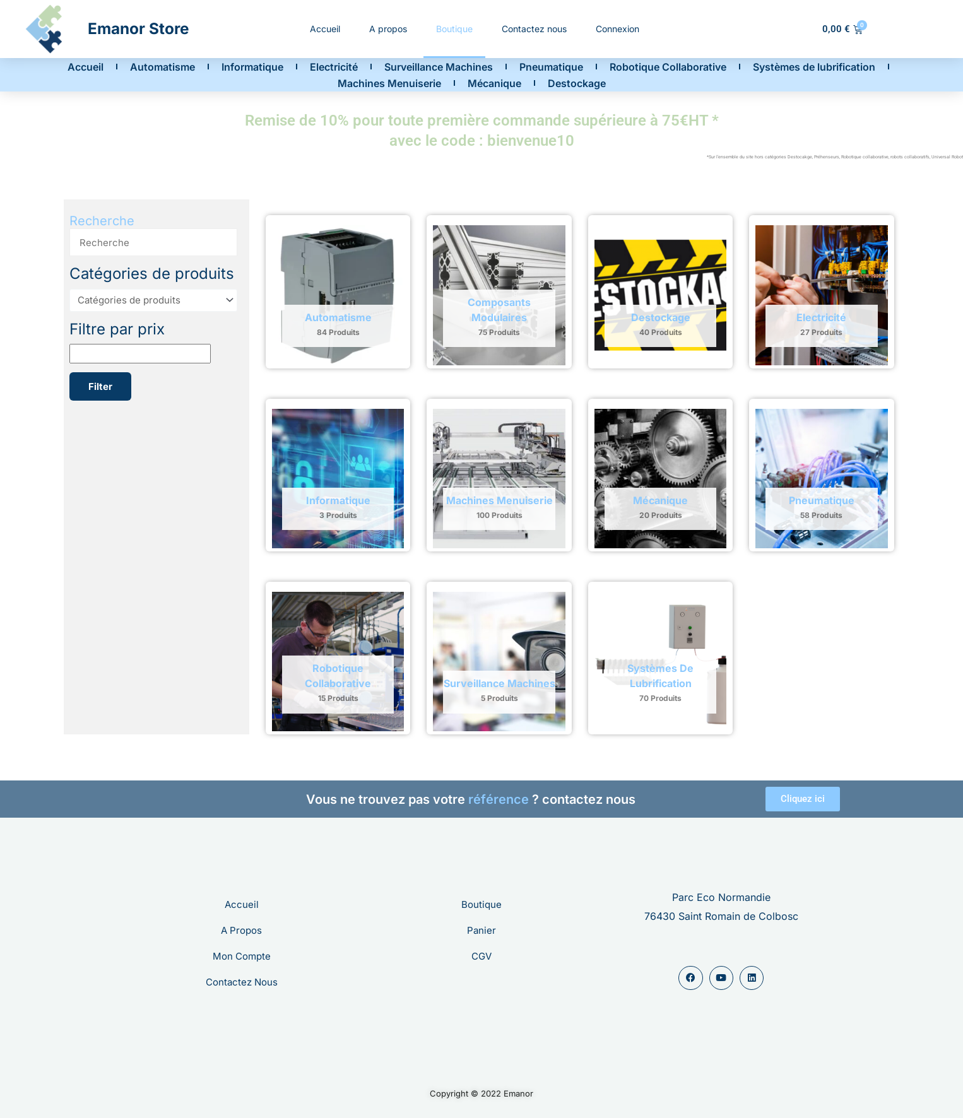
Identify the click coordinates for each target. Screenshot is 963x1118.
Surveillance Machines (438, 67)
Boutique (454, 28)
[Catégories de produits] (153, 300)
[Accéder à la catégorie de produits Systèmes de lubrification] (660, 661)
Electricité (334, 67)
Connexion (617, 28)
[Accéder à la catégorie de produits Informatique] (338, 478)
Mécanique (494, 83)
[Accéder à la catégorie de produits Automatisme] (338, 295)
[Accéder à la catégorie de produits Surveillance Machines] (499, 661)
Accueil (325, 28)
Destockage (577, 83)
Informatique (252, 67)
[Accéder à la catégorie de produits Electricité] (821, 295)
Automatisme (162, 67)
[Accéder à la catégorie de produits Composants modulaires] (499, 295)
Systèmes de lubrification (814, 67)
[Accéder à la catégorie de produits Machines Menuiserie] (499, 478)
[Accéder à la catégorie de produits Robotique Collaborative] (338, 661)
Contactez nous (534, 28)
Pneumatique (551, 67)
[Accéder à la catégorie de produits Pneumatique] (821, 478)
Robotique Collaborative (668, 67)
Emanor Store (138, 28)
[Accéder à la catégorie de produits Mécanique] (660, 478)
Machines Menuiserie (389, 83)
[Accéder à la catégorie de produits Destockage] (660, 295)
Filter (100, 386)
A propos (388, 28)
